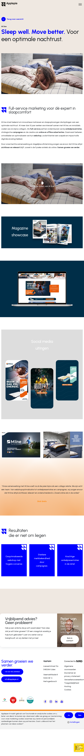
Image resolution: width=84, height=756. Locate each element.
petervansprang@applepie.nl (72, 634)
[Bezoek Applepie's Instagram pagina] (51, 704)
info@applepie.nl (12, 682)
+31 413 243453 (66, 631)
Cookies (67, 692)
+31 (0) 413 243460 (12, 674)
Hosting (67, 689)
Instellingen (73, 725)
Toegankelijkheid (71, 685)
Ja (69, 718)
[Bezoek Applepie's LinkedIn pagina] (56, 704)
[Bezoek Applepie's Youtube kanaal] (62, 704)
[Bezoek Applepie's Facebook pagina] (45, 704)
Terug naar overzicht (16, 19)
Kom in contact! (69, 641)
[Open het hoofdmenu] (80, 4)
